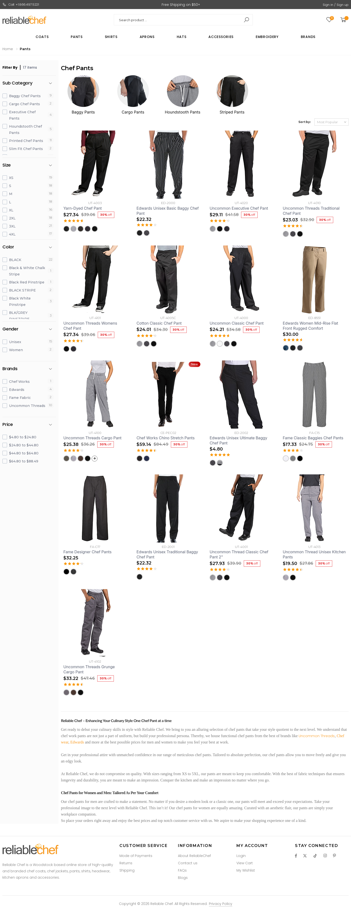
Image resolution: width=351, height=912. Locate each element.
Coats (42, 36)
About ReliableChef (194, 855)
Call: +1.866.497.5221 (20, 4)
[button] (344, 20)
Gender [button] (10, 329)
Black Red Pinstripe (26, 282)
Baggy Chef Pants (25, 96)
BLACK (15, 260)
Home (7, 49)
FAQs (182, 870)
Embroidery (267, 36)
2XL (12, 218)
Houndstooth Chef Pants (25, 129)
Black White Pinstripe (20, 301)
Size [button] (6, 165)
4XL (12, 234)
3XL (12, 226)
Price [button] (7, 424)
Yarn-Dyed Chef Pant (82, 208)
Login (241, 855)
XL (11, 210)
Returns (125, 863)
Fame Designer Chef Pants (87, 551)
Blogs (183, 877)
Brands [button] (10, 368)
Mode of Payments (135, 855)
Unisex (15, 342)
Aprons (147, 36)
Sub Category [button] (17, 83)
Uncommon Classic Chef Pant (236, 323)
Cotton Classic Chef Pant (159, 323)
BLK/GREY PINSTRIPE (19, 315)
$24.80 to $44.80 (24, 445)
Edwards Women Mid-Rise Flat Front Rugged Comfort (310, 326)
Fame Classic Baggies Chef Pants (313, 437)
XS (11, 178)
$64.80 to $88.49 (23, 461)
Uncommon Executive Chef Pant (239, 208)
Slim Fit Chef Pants (26, 149)
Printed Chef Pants (26, 141)
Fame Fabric (20, 397)
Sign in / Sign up (336, 4)
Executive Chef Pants (22, 115)
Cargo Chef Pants (24, 104)
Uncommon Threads (27, 406)
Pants (77, 36)
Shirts (111, 36)
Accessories (221, 36)
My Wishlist (245, 870)
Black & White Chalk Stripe (27, 271)
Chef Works (19, 381)
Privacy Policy (220, 903)
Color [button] (8, 247)
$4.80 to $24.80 (22, 437)
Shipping (127, 870)
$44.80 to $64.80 (24, 453)
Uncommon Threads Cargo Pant (92, 437)
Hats (181, 36)
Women (16, 350)
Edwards (16, 389)
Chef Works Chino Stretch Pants (165, 437)
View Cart (244, 863)
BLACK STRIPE (22, 290)
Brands (308, 36)
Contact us (187, 863)
